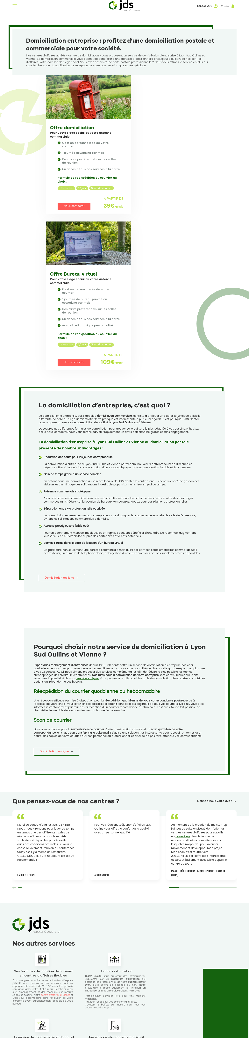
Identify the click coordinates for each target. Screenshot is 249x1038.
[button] (20, 753)
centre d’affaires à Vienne (55, 861)
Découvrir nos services (34, 951)
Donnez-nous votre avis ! (214, 666)
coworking (182, 702)
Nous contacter (71, 213)
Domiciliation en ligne (59, 443)
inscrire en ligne (87, 544)
